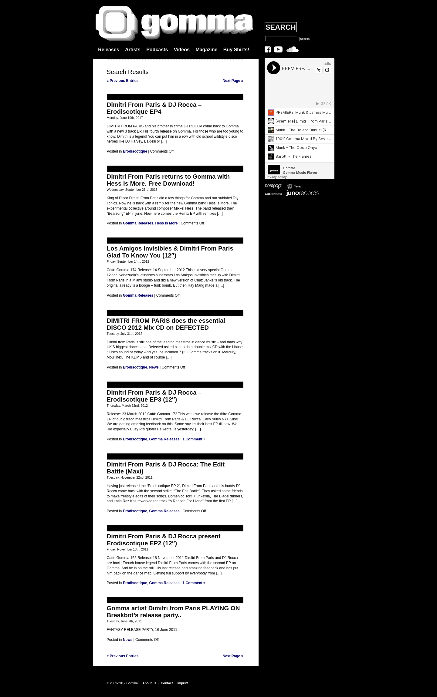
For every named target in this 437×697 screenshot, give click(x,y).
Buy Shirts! (236, 49)
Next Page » (232, 81)
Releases (108, 49)
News (154, 367)
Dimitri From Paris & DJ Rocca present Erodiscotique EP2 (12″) (164, 540)
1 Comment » (193, 439)
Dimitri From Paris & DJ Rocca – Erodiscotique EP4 (154, 108)
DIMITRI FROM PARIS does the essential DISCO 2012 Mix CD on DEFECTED (166, 324)
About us (149, 683)
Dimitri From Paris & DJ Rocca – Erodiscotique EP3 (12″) (154, 396)
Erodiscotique (135, 151)
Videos (182, 49)
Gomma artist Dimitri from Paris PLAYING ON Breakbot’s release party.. (173, 611)
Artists (133, 49)
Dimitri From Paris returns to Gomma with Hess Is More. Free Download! (168, 180)
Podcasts (157, 49)
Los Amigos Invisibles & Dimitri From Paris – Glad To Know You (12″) (173, 252)
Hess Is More (166, 223)
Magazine (206, 49)
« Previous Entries (123, 81)
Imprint (182, 683)
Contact (167, 683)
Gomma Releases (138, 223)
